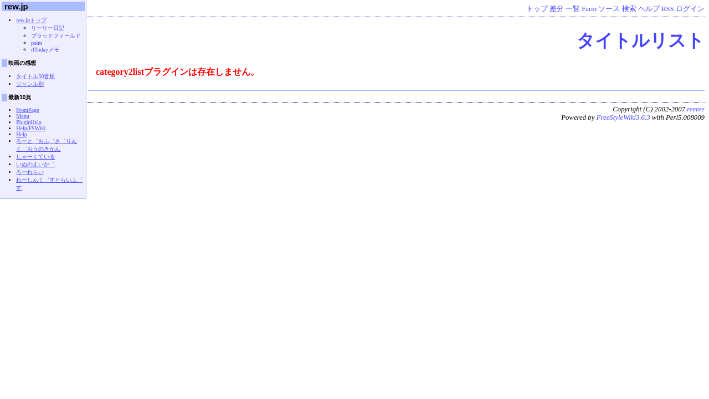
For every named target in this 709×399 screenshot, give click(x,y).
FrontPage (27, 110)
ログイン (690, 9)
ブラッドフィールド (56, 36)
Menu (22, 116)
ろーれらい (30, 172)
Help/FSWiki (30, 128)
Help (21, 134)
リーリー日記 (47, 28)
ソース (609, 9)
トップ (537, 9)
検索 (629, 9)
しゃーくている (35, 157)
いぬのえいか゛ (35, 164)
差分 (556, 9)
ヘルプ (649, 9)
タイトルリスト (641, 40)
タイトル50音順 (35, 76)
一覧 (573, 9)
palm (36, 43)
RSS (667, 9)
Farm (589, 9)
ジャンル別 (30, 84)
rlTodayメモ (45, 50)
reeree (696, 109)
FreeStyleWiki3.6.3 (623, 117)
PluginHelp (29, 122)
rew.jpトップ (31, 20)
